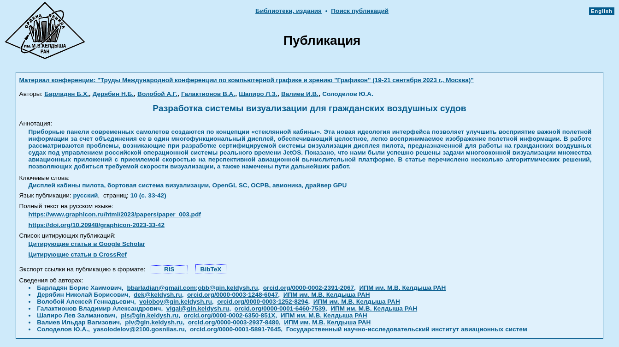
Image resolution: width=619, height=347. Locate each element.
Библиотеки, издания (288, 10)
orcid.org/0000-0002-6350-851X (230, 315)
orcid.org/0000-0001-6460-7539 (280, 308)
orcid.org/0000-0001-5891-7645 (235, 329)
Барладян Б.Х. (66, 93)
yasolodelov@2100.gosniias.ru (138, 329)
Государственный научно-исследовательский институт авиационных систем (406, 329)
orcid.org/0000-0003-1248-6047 (232, 294)
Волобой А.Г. (157, 93)
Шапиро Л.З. (258, 93)
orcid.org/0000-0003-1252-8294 (262, 301)
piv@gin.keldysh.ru (154, 322)
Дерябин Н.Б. (113, 93)
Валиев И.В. (299, 93)
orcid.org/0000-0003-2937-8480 (233, 322)
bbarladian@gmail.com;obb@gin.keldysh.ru (192, 287)
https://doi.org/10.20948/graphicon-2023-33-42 (97, 224)
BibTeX (211, 269)
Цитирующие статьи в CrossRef (78, 254)
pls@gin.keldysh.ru (149, 315)
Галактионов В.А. (208, 93)
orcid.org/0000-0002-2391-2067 (308, 287)
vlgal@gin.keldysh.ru (197, 308)
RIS (169, 269)
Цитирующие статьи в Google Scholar (87, 243)
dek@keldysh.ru (158, 294)
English (601, 11)
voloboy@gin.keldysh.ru (175, 301)
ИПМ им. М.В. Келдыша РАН (402, 287)
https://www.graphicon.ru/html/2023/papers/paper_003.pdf (115, 214)
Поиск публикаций (360, 10)
